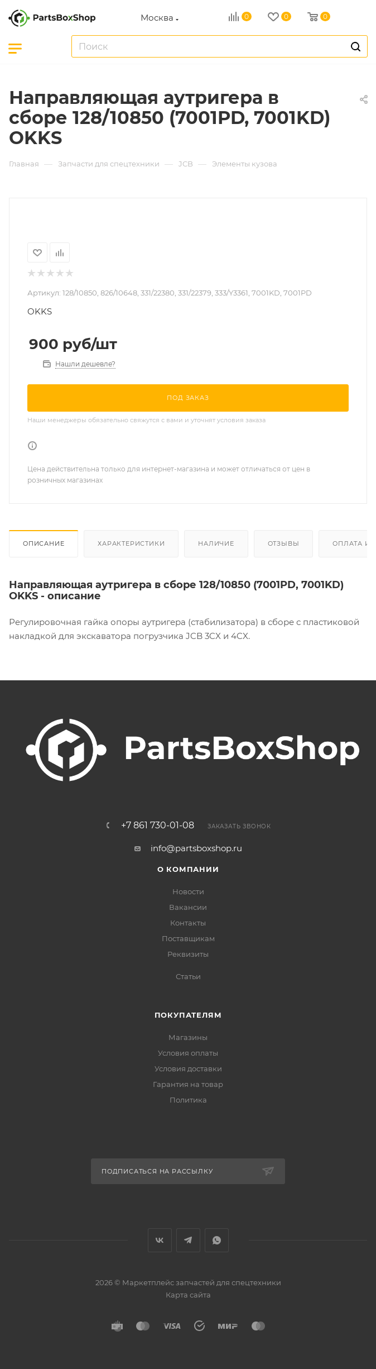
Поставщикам (188, 938)
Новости (188, 891)
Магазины (188, 1037)
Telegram (188, 1240)
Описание (43, 543)
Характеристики (131, 543)
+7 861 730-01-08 (157, 825)
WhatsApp (217, 1240)
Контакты (188, 922)
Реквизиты (188, 954)
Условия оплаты (188, 1052)
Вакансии (188, 907)
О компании (188, 869)
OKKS (39, 311)
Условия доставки (188, 1068)
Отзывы (284, 543)
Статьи (188, 976)
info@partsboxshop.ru (196, 848)
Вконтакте (160, 1240)
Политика (188, 1099)
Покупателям (188, 1014)
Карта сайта (188, 1294)
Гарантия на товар (188, 1084)
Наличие (216, 543)
